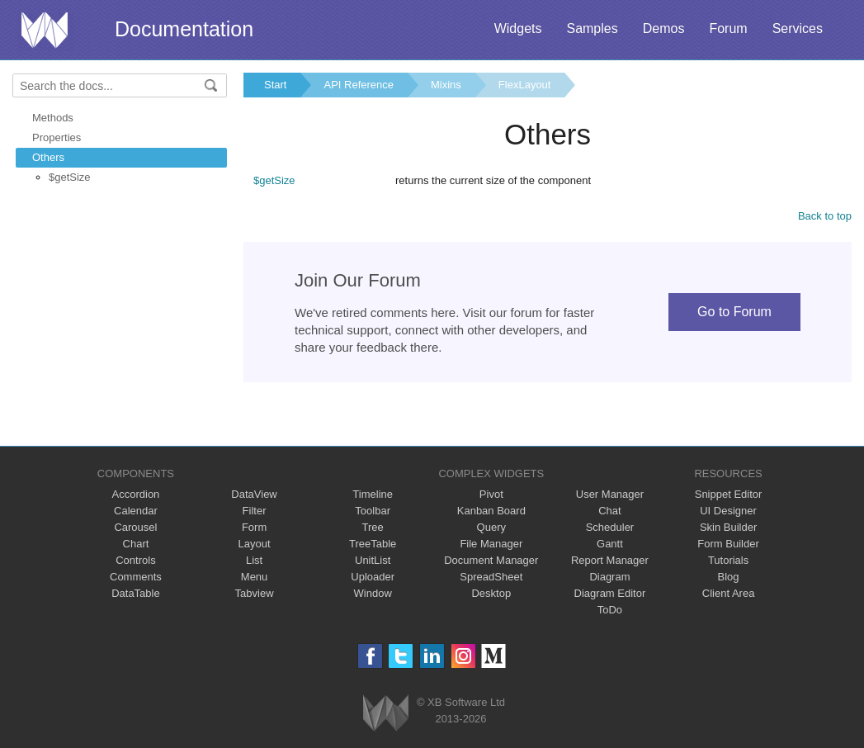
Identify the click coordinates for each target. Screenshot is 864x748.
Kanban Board (491, 510)
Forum (728, 28)
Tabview (254, 593)
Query (491, 527)
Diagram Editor (610, 593)
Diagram (609, 576)
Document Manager (491, 560)
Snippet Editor (728, 494)
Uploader (372, 576)
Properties (56, 137)
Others (48, 157)
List (254, 560)
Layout (254, 543)
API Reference (358, 84)
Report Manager (610, 560)
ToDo (609, 610)
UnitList (372, 560)
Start (275, 84)
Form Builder (727, 543)
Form (254, 527)
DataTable (135, 593)
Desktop (491, 593)
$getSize (70, 177)
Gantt (610, 543)
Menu (254, 576)
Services (797, 28)
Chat (609, 510)
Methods (52, 117)
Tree (373, 527)
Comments (136, 576)
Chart (136, 543)
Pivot (491, 494)
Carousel (135, 527)
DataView (253, 494)
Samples (591, 28)
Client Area (728, 593)
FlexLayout (524, 84)
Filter (255, 510)
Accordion (136, 494)
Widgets (518, 28)
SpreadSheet (491, 576)
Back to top (825, 216)
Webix (385, 712)
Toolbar (372, 510)
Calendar (136, 510)
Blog (728, 576)
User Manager (610, 494)
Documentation (184, 28)
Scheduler (610, 527)
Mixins (446, 84)
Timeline (372, 494)
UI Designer (728, 510)
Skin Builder (728, 527)
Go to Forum (734, 312)
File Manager (491, 543)
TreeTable (372, 543)
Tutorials (728, 560)
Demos (664, 28)
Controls (135, 560)
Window (373, 593)
